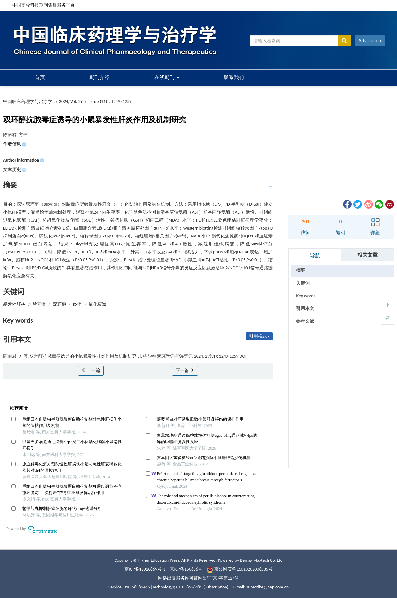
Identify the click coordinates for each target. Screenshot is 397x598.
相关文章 (367, 255)
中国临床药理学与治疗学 (27, 101)
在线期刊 (166, 77)
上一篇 (90, 370)
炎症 (77, 304)
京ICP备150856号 (186, 569)
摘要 (300, 270)
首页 (40, 77)
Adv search (370, 41)
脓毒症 (39, 304)
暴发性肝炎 (14, 304)
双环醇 (59, 304)
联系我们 (234, 77)
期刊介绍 (99, 77)
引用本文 (305, 308)
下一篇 (185, 370)
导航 (315, 255)
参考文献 (305, 321)
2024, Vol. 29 (71, 101)
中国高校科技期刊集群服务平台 (43, 5)
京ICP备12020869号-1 (144, 569)
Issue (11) (98, 101)
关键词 (303, 283)
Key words (305, 296)
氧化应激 (98, 304)
